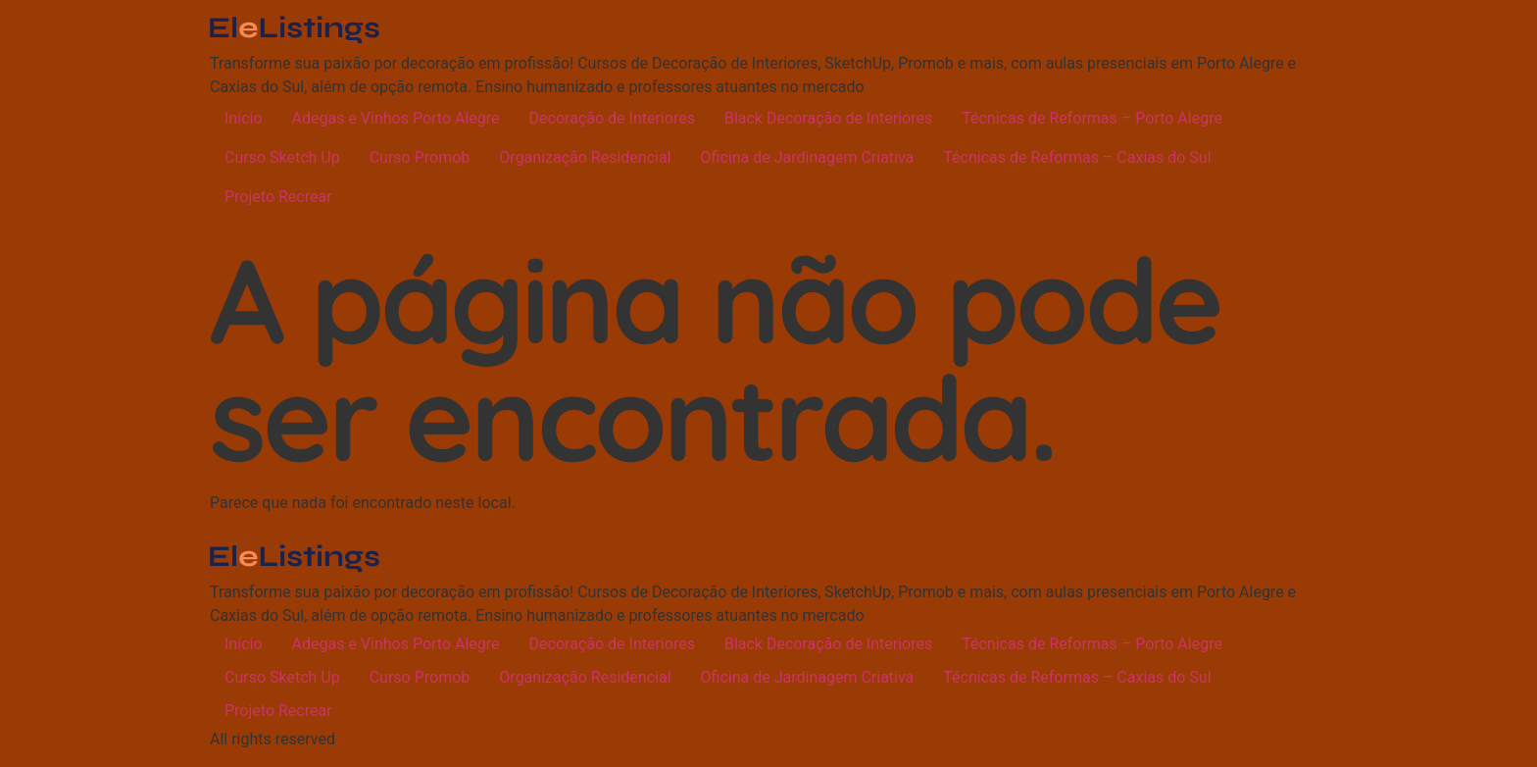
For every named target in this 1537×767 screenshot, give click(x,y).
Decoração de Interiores (612, 118)
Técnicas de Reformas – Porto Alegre (1092, 118)
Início (243, 118)
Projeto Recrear (278, 196)
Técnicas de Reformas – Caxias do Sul (1077, 157)
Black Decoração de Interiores (828, 118)
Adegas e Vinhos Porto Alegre (396, 118)
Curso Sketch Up (282, 157)
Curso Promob (420, 157)
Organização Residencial (584, 157)
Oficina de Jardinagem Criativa (808, 157)
